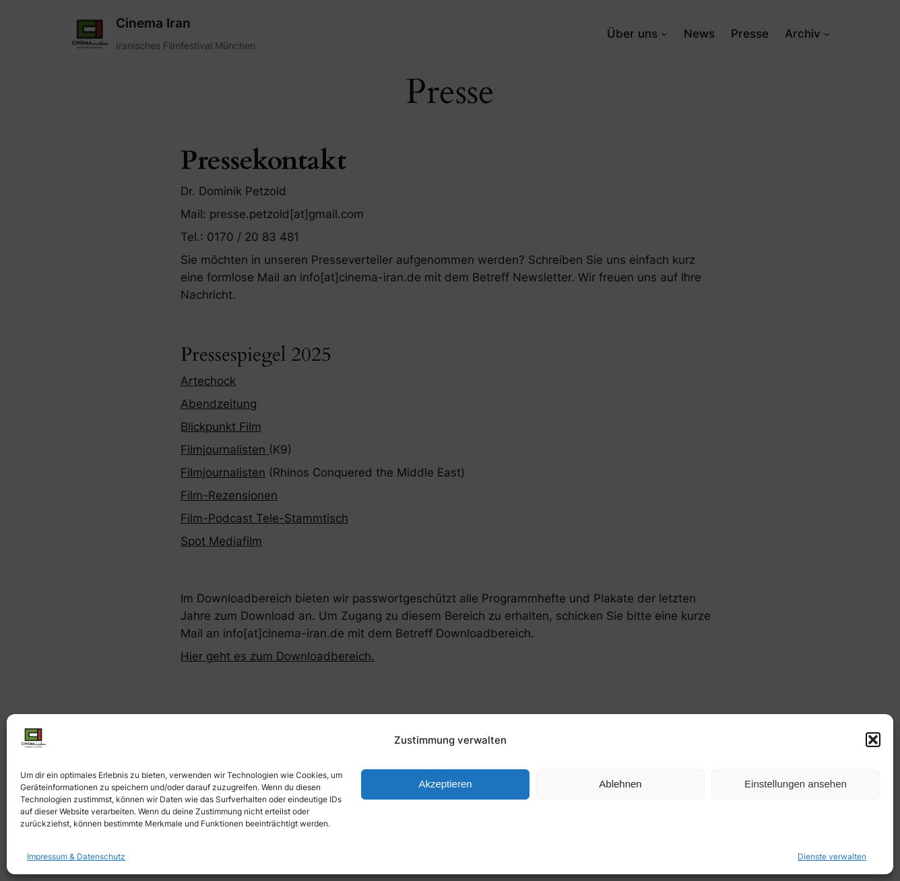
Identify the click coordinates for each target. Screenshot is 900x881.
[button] (873, 739)
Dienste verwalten (832, 856)
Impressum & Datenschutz (76, 856)
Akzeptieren (445, 783)
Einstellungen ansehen (795, 783)
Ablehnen (620, 783)
